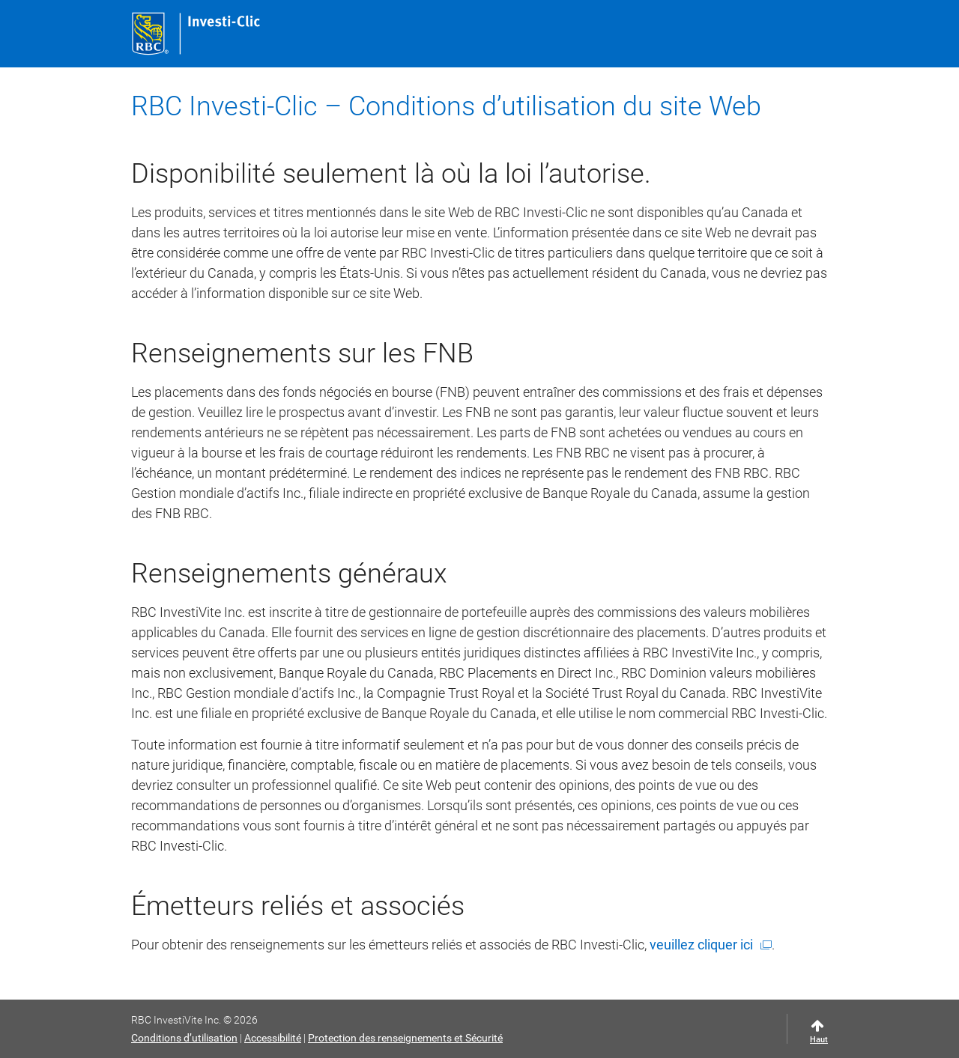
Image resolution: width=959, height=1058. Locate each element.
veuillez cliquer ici (701, 944)
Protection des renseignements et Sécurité (405, 1038)
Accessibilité (272, 1038)
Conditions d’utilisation (184, 1038)
